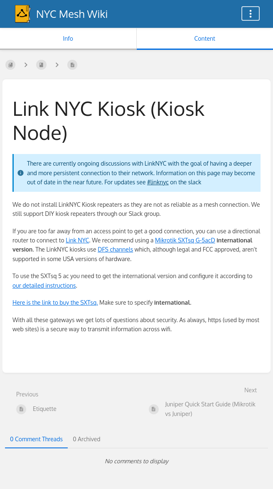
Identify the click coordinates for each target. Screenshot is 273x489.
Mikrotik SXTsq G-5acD (185, 240)
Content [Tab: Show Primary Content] (204, 38)
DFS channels (115, 249)
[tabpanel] (136, 461)
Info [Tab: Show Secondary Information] (68, 38)
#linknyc (158, 182)
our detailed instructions (44, 285)
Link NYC (77, 240)
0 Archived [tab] (86, 439)
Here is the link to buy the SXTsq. (55, 302)
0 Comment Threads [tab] (36, 439)
